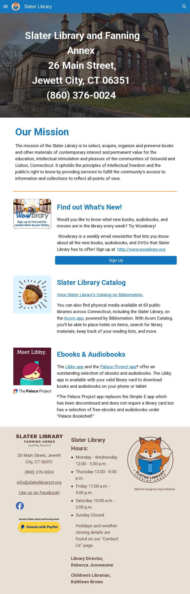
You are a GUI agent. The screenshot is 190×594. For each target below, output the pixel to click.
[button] (5, 6)
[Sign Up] (115, 260)
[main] (81, 65)
